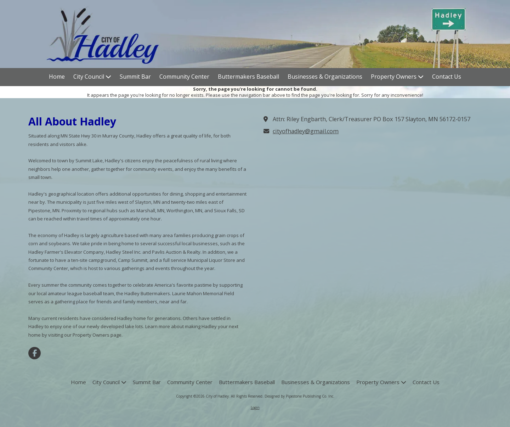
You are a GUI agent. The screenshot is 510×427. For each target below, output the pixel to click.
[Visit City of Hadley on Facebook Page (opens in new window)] (34, 353)
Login (255, 407)
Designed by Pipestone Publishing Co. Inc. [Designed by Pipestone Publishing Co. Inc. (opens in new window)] (299, 396)
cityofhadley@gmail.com (306, 131)
